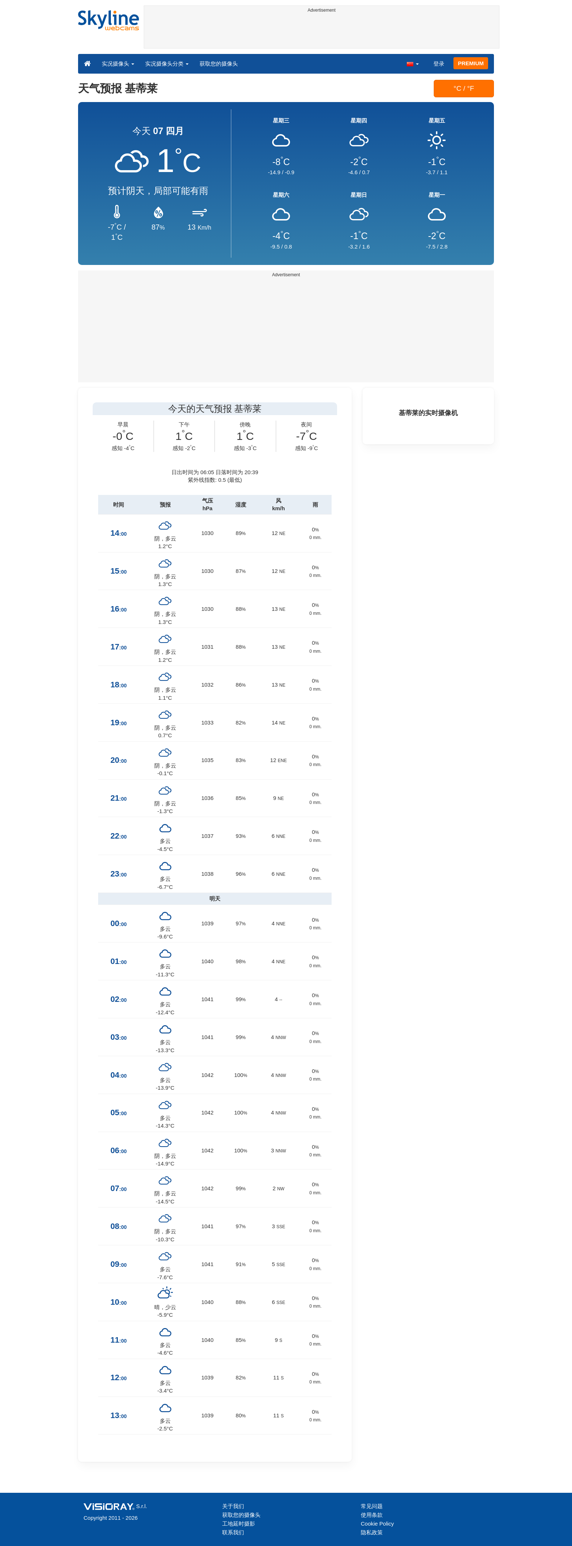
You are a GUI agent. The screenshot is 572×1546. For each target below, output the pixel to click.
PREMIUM (471, 63)
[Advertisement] (321, 31)
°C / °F (463, 88)
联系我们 (233, 1532)
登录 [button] (438, 63)
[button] (412, 63)
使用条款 (372, 1515)
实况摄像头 (118, 63)
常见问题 (372, 1506)
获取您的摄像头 (219, 63)
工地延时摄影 (238, 1523)
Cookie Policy (377, 1523)
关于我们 (233, 1506)
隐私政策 (372, 1532)
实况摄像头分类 (167, 63)
